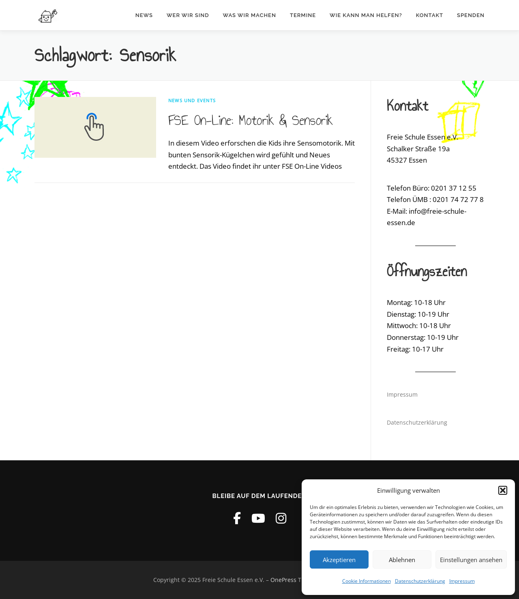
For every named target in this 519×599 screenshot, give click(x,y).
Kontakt (429, 15)
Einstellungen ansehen (471, 560)
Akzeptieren (339, 560)
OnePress (283, 580)
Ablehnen (402, 560)
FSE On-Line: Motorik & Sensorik (250, 120)
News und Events (192, 100)
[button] (503, 490)
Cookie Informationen (366, 581)
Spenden (471, 15)
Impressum (462, 581)
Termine (303, 15)
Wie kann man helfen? (366, 15)
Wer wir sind (188, 15)
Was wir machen (249, 15)
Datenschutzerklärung (420, 581)
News (144, 15)
